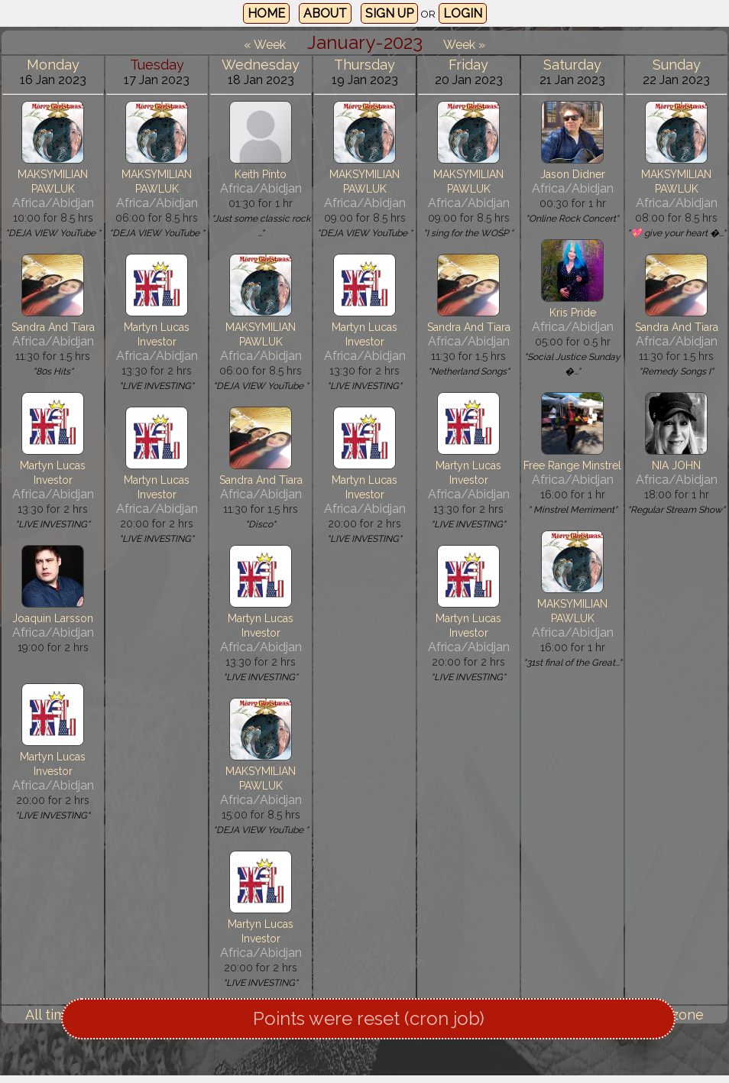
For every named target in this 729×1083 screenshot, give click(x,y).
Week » (464, 44)
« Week (265, 44)
